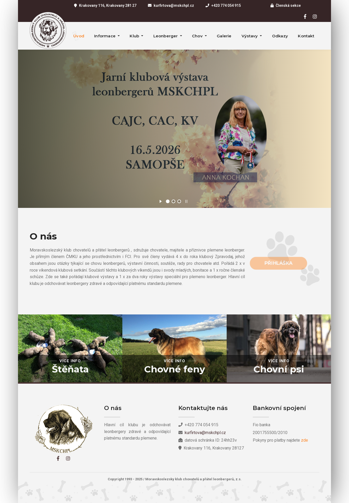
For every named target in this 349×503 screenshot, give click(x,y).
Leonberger (166, 35)
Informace (105, 35)
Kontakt (306, 35)
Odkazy (280, 35)
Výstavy (250, 35)
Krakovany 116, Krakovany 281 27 (107, 5)
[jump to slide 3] (179, 201)
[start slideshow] (160, 200)
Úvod (78, 35)
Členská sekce (288, 5)
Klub (135, 35)
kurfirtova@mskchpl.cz (174, 5)
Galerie (224, 35)
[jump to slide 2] (173, 201)
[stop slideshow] (186, 200)
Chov (198, 35)
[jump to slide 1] (168, 201)
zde (304, 440)
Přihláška (278, 263)
